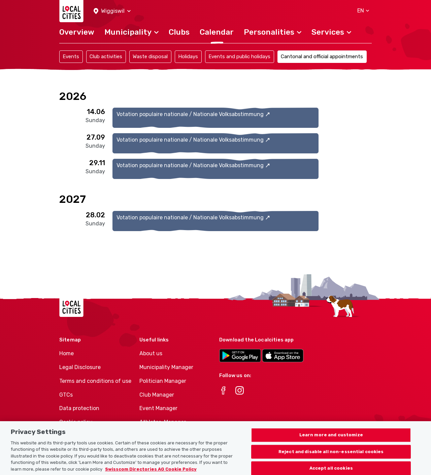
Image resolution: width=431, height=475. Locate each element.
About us (150, 353)
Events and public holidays (239, 56)
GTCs (66, 395)
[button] (112, 11)
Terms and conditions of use (95, 381)
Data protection (79, 408)
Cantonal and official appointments (322, 56)
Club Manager (156, 395)
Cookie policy (75, 422)
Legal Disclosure (80, 367)
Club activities (106, 56)
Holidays (188, 56)
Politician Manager (162, 381)
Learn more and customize (331, 441)
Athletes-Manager (162, 422)
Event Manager (158, 408)
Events (71, 56)
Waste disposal (150, 56)
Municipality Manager (166, 367)
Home (66, 353)
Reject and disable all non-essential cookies (331, 458)
